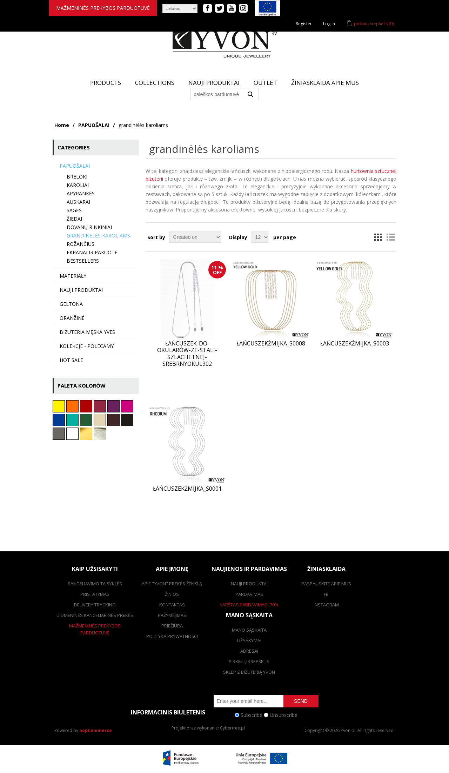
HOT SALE (71, 360)
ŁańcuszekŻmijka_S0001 (187, 488)
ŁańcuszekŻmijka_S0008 (270, 343)
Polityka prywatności (172, 636)
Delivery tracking (95, 604)
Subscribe (251, 715)
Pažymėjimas (172, 615)
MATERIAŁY (73, 276)
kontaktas (172, 604)
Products (105, 83)
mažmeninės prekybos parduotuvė (103, 8)
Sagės (74, 210)
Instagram (326, 604)
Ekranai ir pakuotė (92, 252)
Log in (329, 24)
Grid (378, 237)
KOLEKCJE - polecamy (87, 346)
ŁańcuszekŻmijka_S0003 (354, 343)
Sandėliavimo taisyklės (95, 583)
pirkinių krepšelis (249, 661)
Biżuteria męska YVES (87, 332)
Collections (154, 83)
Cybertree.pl (232, 728)
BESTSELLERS (83, 260)
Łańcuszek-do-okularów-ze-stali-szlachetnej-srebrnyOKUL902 (187, 353)
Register (304, 24)
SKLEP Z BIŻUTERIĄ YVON (249, 672)
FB (326, 594)
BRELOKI (77, 176)
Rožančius (80, 244)
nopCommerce (95, 730)
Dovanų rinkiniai (89, 227)
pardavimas (249, 594)
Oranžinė (72, 318)
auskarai (78, 202)
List (390, 237)
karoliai (78, 185)
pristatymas (94, 594)
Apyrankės (81, 193)
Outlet (265, 83)
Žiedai (74, 218)
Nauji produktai (214, 83)
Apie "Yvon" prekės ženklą (172, 583)
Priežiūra (172, 626)
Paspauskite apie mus (326, 583)
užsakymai (249, 640)
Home (61, 125)
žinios (172, 594)
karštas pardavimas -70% (249, 604)
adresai (249, 651)
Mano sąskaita (249, 630)
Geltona (71, 304)
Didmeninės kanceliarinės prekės (94, 615)
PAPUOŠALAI (93, 125)
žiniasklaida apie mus (325, 83)
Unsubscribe (283, 715)
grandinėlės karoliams (98, 235)
